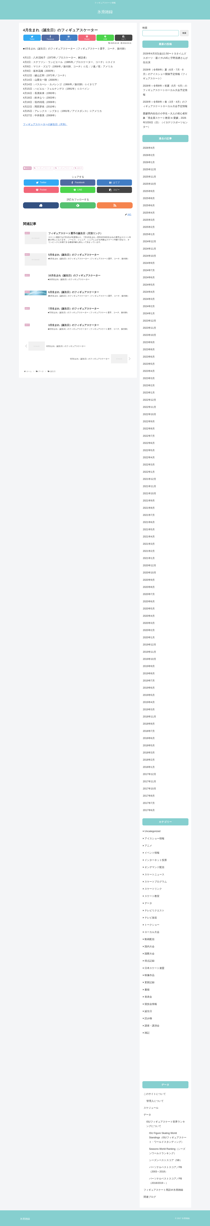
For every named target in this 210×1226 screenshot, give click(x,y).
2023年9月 (149, 342)
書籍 (147, 989)
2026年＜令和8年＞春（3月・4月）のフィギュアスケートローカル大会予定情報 (165, 104)
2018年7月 (149, 731)
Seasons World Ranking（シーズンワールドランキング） (167, 1151)
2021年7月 (149, 515)
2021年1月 (149, 558)
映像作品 (149, 975)
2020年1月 (149, 637)
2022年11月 (149, 407)
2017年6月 (149, 810)
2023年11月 (149, 327)
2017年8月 (149, 795)
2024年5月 (149, 284)
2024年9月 (149, 263)
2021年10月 (149, 493)
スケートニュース (154, 874)
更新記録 (149, 982)
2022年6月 (149, 443)
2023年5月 (149, 363)
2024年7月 (149, 270)
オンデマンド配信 (154, 867)
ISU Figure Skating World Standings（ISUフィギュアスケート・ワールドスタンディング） (167, 1137)
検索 (144, 27)
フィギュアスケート (63, 168)
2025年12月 (149, 169)
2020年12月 (149, 565)
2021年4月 (149, 536)
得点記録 (149, 960)
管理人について (155, 1101)
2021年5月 (149, 529)
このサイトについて (155, 1094)
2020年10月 (149, 572)
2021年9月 (149, 500)
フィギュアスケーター (43, 168)
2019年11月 (149, 652)
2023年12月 (149, 320)
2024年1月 (149, 313)
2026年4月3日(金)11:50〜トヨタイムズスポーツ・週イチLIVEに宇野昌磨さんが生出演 (165, 58)
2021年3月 (149, 544)
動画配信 (149, 939)
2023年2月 (149, 385)
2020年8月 (149, 587)
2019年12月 (149, 644)
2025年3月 (149, 219)
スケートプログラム (156, 881)
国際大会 (149, 953)
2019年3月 (149, 709)
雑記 (147, 1032)
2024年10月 (149, 255)
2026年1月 (149, 162)
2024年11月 (149, 248)
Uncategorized (152, 831)
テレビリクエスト (154, 910)
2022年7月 (149, 436)
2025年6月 (149, 205)
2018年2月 (149, 759)
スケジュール (151, 1107)
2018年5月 (149, 745)
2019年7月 (149, 680)
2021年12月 (149, 479)
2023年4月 (149, 371)
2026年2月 (149, 155)
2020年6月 (149, 601)
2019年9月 (149, 666)
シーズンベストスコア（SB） (165, 1160)
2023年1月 (149, 392)
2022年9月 (149, 421)
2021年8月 (149, 508)
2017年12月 (149, 774)
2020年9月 (149, 580)
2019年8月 (149, 673)
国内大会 (149, 946)
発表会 (148, 996)
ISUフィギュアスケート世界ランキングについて (165, 1123)
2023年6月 (149, 356)
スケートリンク (153, 888)
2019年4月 (149, 702)
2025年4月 (149, 212)
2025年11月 (149, 176)
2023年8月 (149, 349)
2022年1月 (149, 472)
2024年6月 (149, 277)
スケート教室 (152, 896)
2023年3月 (149, 378)
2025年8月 (149, 198)
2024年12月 (149, 241)
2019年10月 (149, 659)
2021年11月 (149, 486)
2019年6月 (149, 687)
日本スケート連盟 (154, 968)
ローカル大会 (152, 932)
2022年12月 (149, 399)
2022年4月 (149, 457)
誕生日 (27, 168)
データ (148, 903)
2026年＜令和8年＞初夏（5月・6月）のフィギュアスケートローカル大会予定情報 (165, 90)
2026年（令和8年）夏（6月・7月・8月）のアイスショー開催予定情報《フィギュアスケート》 (165, 74)
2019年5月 (149, 695)
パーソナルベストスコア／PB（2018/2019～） (165, 1180)
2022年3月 (149, 464)
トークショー (152, 924)
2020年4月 (149, 616)
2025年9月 (149, 191)
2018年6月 (149, 738)
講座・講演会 (152, 1025)
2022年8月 (149, 428)
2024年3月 (149, 299)
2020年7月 (149, 594)
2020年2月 (149, 630)
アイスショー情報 (154, 838)
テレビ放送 (151, 917)
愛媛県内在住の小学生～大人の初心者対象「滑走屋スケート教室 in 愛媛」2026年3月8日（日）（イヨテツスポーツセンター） (165, 120)
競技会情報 (151, 1004)
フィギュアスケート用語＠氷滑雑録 (163, 1189)
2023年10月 (149, 335)
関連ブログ (150, 1196)
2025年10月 (149, 183)
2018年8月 (149, 723)
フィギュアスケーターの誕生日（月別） (45, 124)
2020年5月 (149, 608)
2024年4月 (149, 291)
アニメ (148, 845)
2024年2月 (149, 306)
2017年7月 (149, 803)
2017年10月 (149, 788)
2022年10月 (149, 414)
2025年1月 (149, 234)
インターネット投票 (156, 860)
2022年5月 (149, 450)
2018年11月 (149, 716)
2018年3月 (149, 752)
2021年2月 (149, 551)
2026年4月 (149, 147)
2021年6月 (149, 522)
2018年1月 (149, 767)
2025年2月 (149, 227)
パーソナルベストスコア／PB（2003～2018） (165, 1169)
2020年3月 (149, 623)
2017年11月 (149, 781)
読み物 (148, 1018)
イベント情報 (152, 852)
